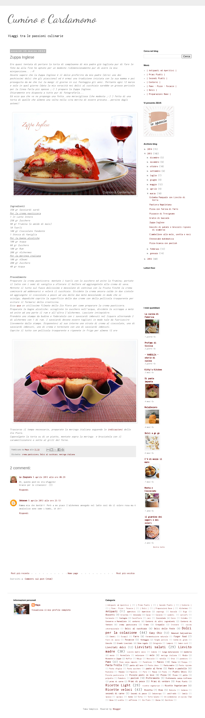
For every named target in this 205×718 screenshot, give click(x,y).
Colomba (184, 618)
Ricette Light (118, 685)
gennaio (154, 253)
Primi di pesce (136, 681)
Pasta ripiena (185, 665)
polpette (109, 678)
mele (152, 655)
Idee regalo (142, 643)
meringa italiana (67, 454)
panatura (184, 659)
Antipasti (112, 611)
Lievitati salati (150, 647)
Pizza (163, 675)
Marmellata (125, 655)
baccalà (173, 612)
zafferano (133, 700)
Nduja (139, 659)
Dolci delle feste (164, 628)
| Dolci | (152, 90)
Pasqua (184, 662)
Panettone (147, 662)
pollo (185, 675)
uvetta (121, 700)
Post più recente (20, 573)
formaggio (144, 640)
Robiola (172, 690)
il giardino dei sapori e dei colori (153, 520)
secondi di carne (115, 693)
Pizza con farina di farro (163, 209)
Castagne (123, 618)
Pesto (164, 672)
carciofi (184, 615)
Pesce (154, 672)
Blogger (117, 709)
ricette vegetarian (151, 686)
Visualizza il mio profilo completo (51, 610)
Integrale (157, 643)
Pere (145, 672)
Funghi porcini (161, 640)
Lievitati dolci (116, 647)
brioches (124, 615)
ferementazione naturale (157, 637)
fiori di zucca (113, 640)
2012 (150, 259)
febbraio (155, 249)
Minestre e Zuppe (113, 659)
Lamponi (169, 643)
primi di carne (116, 681)
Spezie (108, 697)
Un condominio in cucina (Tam (178, 697)
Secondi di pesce (139, 693)
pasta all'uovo (136, 665)
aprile (154, 189)
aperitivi (131, 612)
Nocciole (150, 659)
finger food (180, 636)
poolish (135, 678)
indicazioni (115, 429)
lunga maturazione (170, 652)
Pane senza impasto (128, 662)
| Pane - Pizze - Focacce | (161, 86)
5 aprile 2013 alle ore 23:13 (44, 500)
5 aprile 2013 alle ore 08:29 (49, 477)
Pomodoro (122, 678)
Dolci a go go (152, 433)
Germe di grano (181, 640)
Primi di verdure (160, 681)
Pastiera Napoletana (160, 204)
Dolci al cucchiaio (48, 454)
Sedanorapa (157, 694)
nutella (162, 659)
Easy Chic (155, 632)
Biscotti (110, 615)
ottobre (154, 166)
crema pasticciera (30, 454)
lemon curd (183, 643)
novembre (155, 162)
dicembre (155, 157)
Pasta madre (169, 665)
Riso (160, 690)
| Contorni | (153, 82)
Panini (160, 662)
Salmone (184, 690)
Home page (73, 573)
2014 (150, 149)
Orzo (173, 659)
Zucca (157, 700)
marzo (153, 193)
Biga (185, 612)
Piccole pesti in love (141, 675)
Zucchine (169, 700)
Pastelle (109, 672)
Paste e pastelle (177, 668)
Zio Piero (146, 700)
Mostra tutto (159, 547)
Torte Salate (153, 697)
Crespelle (160, 625)
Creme (146, 625)
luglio (154, 175)
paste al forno (154, 668)
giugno (154, 180)
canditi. (171, 615)
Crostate (175, 625)
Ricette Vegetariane (176, 685)
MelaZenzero (151, 407)
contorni (136, 621)
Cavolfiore (137, 618)
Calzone (159, 615)
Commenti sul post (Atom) (38, 579)
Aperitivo (146, 612)
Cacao (148, 615)
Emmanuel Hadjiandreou (181, 633)
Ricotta (148, 690)
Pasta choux (153, 665)
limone (154, 652)
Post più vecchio (125, 573)
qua (19, 305)
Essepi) (124, 637)
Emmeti (113, 637)
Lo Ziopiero (25, 477)
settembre (156, 171)
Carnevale (110, 618)
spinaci (119, 697)
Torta (140, 697)
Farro (136, 636)
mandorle (188, 652)
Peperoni (133, 672)
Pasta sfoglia (115, 669)
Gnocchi (109, 643)
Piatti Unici (180, 672)
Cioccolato (161, 618)
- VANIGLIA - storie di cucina (151, 358)
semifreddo (171, 694)
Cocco (173, 618)
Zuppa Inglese (156, 222)
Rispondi (23, 490)
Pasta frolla (114, 665)
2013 (150, 153)
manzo (112, 655)
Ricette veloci (119, 690)
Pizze (175, 675)
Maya (37, 605)
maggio (154, 184)
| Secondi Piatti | (157, 78)
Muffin (129, 659)
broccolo (137, 615)
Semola (185, 694)
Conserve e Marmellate (116, 621)
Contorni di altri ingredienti (160, 621)
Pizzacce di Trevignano (162, 213)
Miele (185, 655)
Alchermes (183, 608)
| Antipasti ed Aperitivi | (161, 70)
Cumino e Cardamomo (52, 19)
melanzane (139, 655)
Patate (121, 672)
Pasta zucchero (134, 669)
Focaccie (129, 640)
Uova (111, 700)
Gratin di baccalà (159, 218)
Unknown (23, 500)
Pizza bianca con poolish (163, 243)
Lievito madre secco (136, 652)
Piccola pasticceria (115, 675)
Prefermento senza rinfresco (179, 678)
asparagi (160, 612)
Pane (108, 661)
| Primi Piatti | (156, 74)
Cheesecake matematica (161, 239)
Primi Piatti (182, 681)
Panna (173, 662)
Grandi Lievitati (124, 643)
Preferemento (153, 678)
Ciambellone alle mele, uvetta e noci (170, 234)
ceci (149, 618)
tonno (130, 697)
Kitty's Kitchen (153, 370)
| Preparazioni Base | (159, 94)
